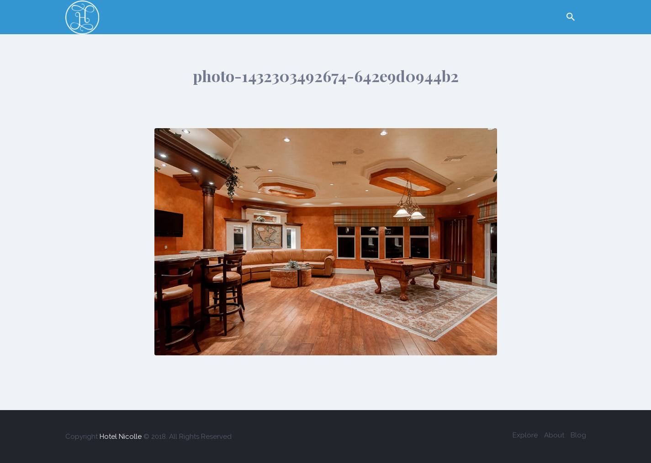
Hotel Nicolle (121, 436)
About (554, 435)
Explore (525, 435)
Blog (578, 435)
